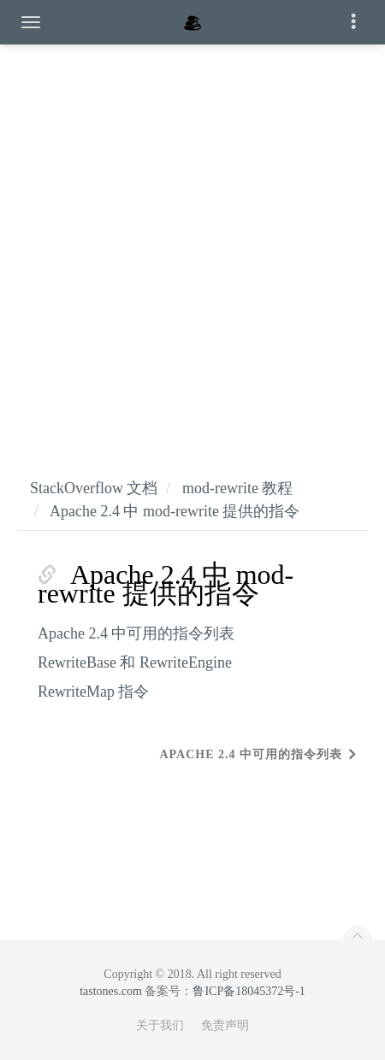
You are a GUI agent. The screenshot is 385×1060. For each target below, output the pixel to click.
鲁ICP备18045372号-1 (248, 991)
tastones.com (111, 991)
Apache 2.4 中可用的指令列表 (136, 633)
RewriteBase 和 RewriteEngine (135, 662)
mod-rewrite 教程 (237, 488)
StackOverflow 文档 (93, 488)
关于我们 (160, 1025)
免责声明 (225, 1025)
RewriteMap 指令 (93, 691)
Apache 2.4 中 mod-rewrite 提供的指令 (174, 511)
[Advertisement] (192, 243)
